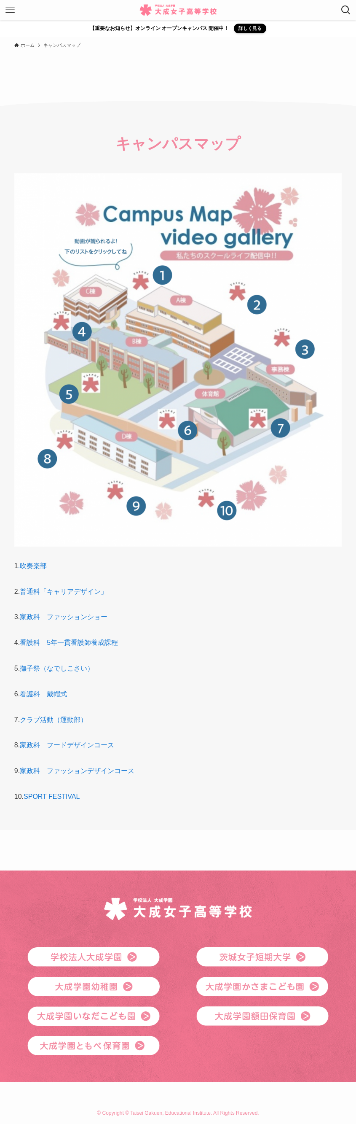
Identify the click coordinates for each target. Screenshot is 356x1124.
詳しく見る (250, 28)
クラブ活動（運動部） (53, 719)
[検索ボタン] (346, 10)
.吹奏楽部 (32, 565)
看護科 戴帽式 (43, 694)
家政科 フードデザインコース (67, 745)
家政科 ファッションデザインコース (77, 770)
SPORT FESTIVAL (52, 796)
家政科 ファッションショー (63, 616)
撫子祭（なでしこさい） (57, 668)
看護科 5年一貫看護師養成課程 (69, 642)
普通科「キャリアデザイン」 (63, 591)
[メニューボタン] (10, 10)
